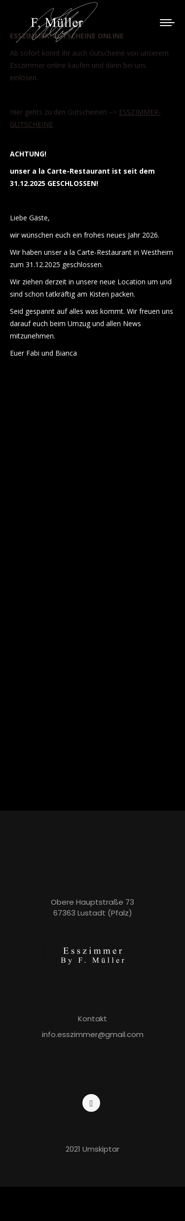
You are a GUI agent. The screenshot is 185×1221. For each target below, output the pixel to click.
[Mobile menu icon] (167, 22)
